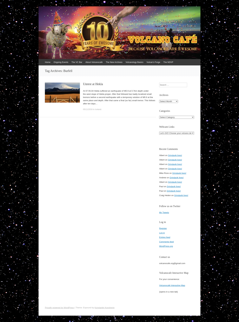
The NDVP (168, 62)
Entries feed (164, 237)
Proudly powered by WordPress (59, 307)
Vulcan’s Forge (153, 62)
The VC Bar (76, 62)
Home (47, 62)
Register (163, 228)
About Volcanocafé (94, 62)
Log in (162, 233)
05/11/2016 (88, 109)
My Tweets (164, 212)
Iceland (98, 109)
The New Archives (114, 62)
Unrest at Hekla (93, 84)
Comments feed (166, 242)
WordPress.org (166, 246)
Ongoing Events (61, 62)
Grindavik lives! (175, 155)
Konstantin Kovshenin (105, 307)
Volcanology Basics (134, 62)
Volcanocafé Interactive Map (172, 285)
